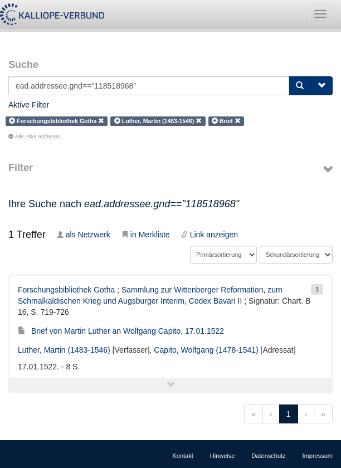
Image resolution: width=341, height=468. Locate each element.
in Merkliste (145, 234)
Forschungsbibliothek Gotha (66, 289)
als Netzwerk (83, 234)
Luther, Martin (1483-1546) (64, 349)
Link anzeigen (209, 234)
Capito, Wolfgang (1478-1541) (206, 349)
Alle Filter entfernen (34, 136)
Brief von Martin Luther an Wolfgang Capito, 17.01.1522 (121, 330)
